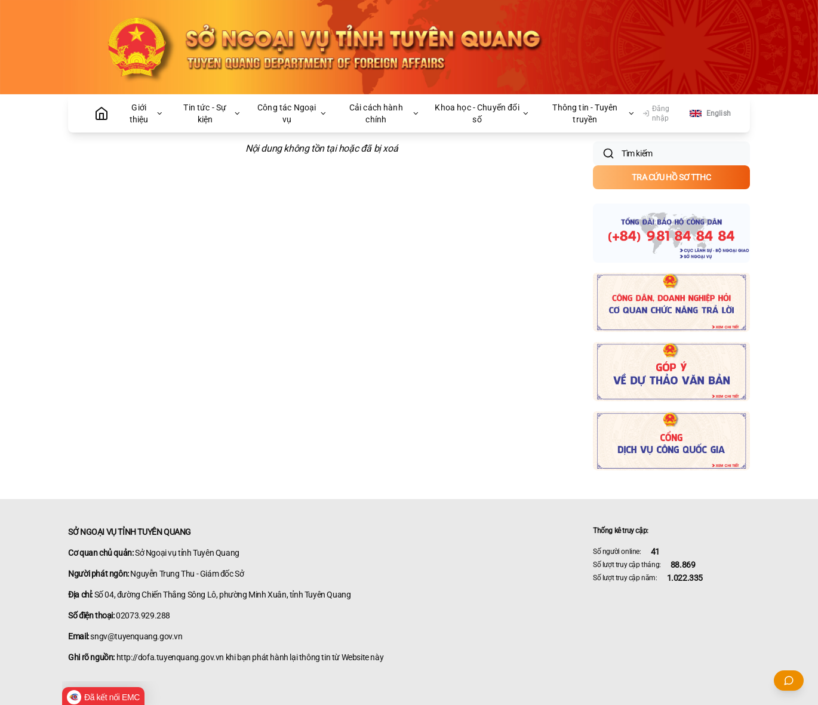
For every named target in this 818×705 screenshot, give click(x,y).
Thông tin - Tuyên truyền (593, 113)
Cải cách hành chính (384, 113)
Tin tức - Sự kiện (212, 113)
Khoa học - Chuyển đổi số (482, 113)
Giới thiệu (147, 113)
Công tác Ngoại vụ (292, 113)
